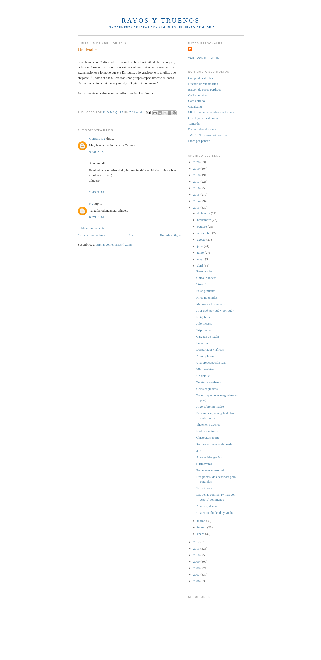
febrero (202, 527)
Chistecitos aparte (207, 437)
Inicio (132, 235)
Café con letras (198, 95)
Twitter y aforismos (209, 382)
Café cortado (196, 101)
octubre (202, 226)
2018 (196, 175)
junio (201, 252)
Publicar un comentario (93, 228)
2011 (196, 548)
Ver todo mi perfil (203, 57)
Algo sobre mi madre (210, 406)
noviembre (204, 220)
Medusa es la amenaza (210, 304)
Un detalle (203, 376)
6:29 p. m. (97, 217)
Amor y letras (205, 356)
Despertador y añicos (210, 349)
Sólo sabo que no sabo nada (214, 444)
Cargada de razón (207, 336)
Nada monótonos (207, 431)
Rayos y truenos (160, 20)
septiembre (204, 233)
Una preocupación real (211, 362)
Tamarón (194, 123)
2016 (196, 188)
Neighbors (203, 317)
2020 (196, 162)
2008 (196, 568)
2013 (196, 207)
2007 (196, 574)
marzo (201, 521)
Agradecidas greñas (209, 457)
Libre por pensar (199, 141)
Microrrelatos (205, 369)
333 (198, 451)
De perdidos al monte (202, 129)
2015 (196, 194)
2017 (196, 181)
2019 (196, 168)
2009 (196, 561)
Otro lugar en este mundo (204, 118)
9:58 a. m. (97, 152)
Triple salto (203, 330)
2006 (196, 581)
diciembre (204, 213)
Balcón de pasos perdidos (204, 89)
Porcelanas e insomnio (210, 470)
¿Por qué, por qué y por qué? (215, 310)
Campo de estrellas (200, 78)
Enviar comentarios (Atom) (114, 244)
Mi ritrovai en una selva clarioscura (211, 112)
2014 (196, 201)
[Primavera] (204, 464)
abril (200, 265)
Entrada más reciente (91, 235)
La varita (202, 343)
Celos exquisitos (207, 389)
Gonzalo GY (97, 138)
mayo (201, 259)
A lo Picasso (204, 323)
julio (200, 246)
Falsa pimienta (205, 291)
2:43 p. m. (97, 192)
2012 (196, 542)
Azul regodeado (206, 506)
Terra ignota (204, 488)
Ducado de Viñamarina (203, 84)
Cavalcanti (195, 106)
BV (91, 204)
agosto (201, 239)
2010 (196, 555)
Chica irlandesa (206, 278)
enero (201, 534)
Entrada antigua (170, 235)
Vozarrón (202, 284)
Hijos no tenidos (206, 297)
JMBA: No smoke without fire (208, 135)
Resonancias (204, 271)
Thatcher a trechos (208, 424)
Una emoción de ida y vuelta (214, 513)
